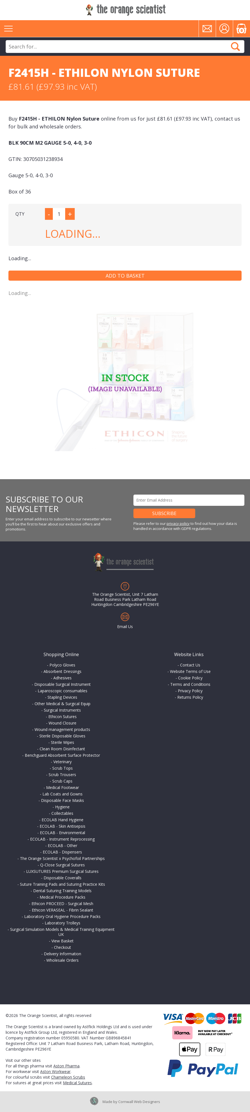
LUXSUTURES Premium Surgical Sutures (62, 871)
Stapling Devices (62, 697)
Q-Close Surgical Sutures (62, 865)
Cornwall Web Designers (139, 1101)
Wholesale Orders (62, 960)
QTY (19, 214)
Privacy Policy (190, 690)
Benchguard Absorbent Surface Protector (62, 755)
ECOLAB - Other (62, 845)
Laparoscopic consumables (62, 690)
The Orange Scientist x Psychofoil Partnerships (62, 858)
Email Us (125, 626)
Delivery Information (62, 953)
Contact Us (190, 665)
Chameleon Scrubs (68, 1077)
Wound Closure (62, 723)
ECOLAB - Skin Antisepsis (62, 826)
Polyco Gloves (62, 665)
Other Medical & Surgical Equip (62, 703)
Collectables (62, 813)
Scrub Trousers (62, 774)
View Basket (62, 940)
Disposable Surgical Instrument (62, 684)
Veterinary (62, 761)
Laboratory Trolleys (62, 923)
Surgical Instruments (62, 710)
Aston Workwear (55, 1071)
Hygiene (62, 806)
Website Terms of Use (190, 671)
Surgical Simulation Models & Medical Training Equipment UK (62, 932)
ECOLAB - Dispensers (62, 852)
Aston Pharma (66, 1066)
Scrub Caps (62, 781)
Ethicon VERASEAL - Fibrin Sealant (62, 910)
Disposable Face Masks (62, 800)
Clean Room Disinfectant (62, 748)
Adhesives (62, 677)
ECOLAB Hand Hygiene (62, 819)
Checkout (62, 947)
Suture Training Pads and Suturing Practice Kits (62, 884)
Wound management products (62, 729)
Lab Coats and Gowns (62, 794)
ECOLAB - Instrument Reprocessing (62, 839)
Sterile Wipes (62, 742)
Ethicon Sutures (62, 716)
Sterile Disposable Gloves (62, 736)
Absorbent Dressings (62, 671)
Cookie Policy (190, 677)
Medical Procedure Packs (62, 897)
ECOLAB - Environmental (62, 832)
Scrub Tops (62, 768)
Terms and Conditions (190, 684)
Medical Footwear (62, 787)
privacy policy (178, 523)
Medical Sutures (77, 1082)
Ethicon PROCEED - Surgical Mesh (62, 903)
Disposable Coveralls (62, 877)
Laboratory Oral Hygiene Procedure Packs (62, 916)
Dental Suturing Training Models (62, 890)
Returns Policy (190, 697)
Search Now (235, 46)
